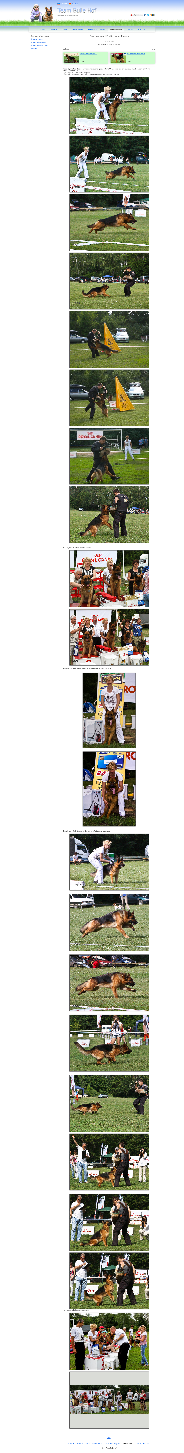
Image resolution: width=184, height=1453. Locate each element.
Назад (109, 1438)
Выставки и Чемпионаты (40, 36)
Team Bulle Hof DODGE (88, 54)
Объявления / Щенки (96, 29)
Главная (42, 29)
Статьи (130, 29)
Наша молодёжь (37, 39)
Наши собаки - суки (38, 42)
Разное (34, 49)
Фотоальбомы (116, 29)
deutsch (75, 3)
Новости (53, 29)
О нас (65, 29)
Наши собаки (77, 29)
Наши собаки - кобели (39, 45)
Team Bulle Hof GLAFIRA (136, 54)
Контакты (141, 29)
